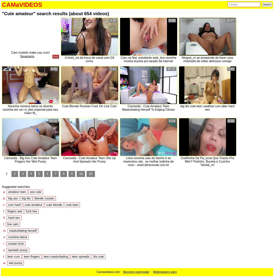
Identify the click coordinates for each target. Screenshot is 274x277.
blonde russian (44, 198)
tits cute (98, 256)
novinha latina (17, 237)
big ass (13, 198)
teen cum (13, 256)
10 (81, 173)
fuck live (31, 211)
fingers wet (14, 211)
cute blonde (54, 204)
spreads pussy (18, 250)
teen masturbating (56, 256)
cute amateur (33, 204)
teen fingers (32, 256)
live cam (12, 224)
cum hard (14, 204)
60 (90, 173)
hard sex (14, 217)
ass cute (35, 192)
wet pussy (15, 263)
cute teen (72, 204)
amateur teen (17, 192)
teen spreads (81, 256)
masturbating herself (23, 230)
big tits (26, 198)
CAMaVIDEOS (22, 4)
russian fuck (16, 243)
